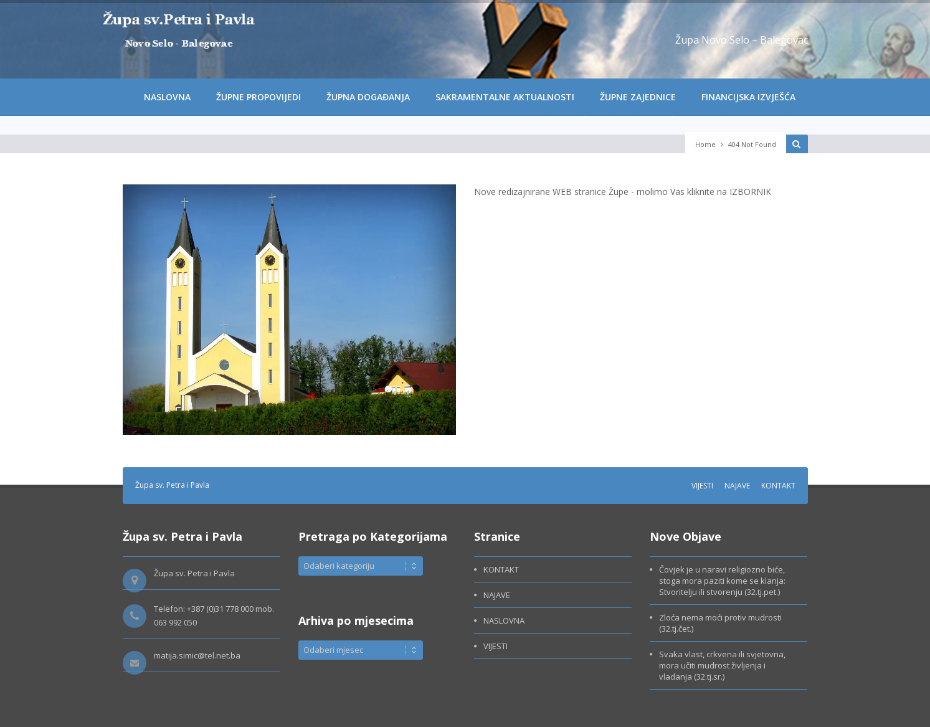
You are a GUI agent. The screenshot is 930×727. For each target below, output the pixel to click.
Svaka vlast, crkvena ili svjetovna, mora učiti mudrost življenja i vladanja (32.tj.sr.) (722, 665)
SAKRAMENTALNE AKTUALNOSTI (504, 97)
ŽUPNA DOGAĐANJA (368, 97)
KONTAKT (778, 485)
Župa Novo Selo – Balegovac (741, 40)
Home (705, 144)
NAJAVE (737, 485)
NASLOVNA (167, 97)
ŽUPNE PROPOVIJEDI (258, 97)
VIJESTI (702, 485)
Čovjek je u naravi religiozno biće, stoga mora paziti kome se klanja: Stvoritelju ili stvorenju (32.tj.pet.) (722, 580)
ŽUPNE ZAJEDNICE (638, 97)
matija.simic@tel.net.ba (197, 655)
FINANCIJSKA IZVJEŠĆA (748, 97)
